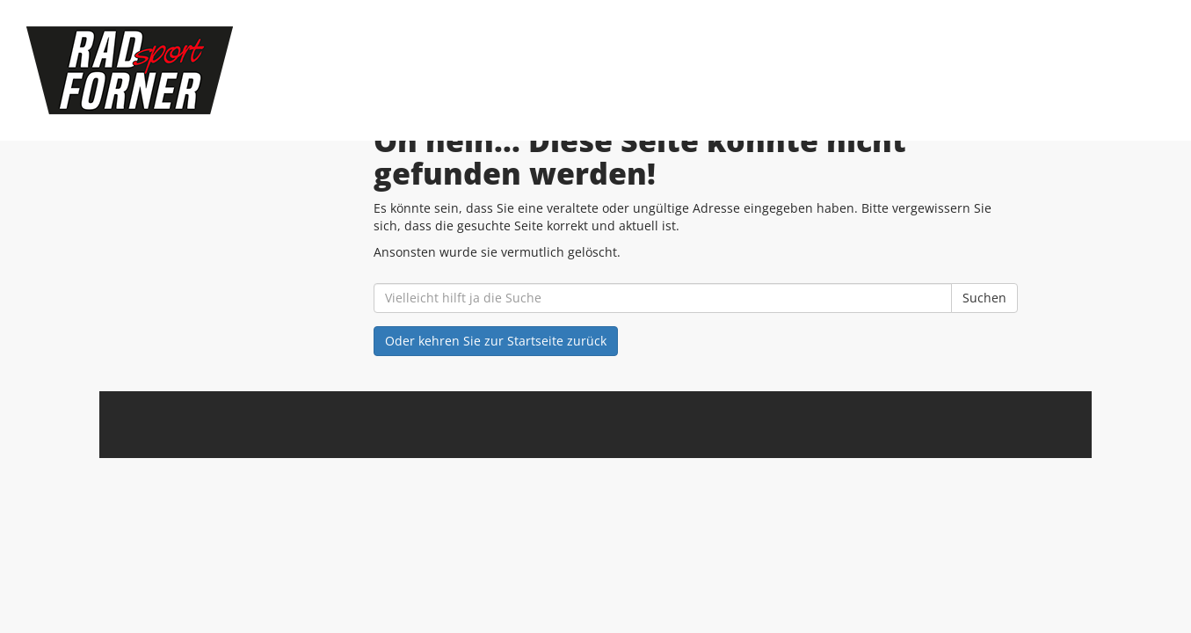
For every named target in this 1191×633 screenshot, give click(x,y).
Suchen (984, 297)
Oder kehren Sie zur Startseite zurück (495, 340)
